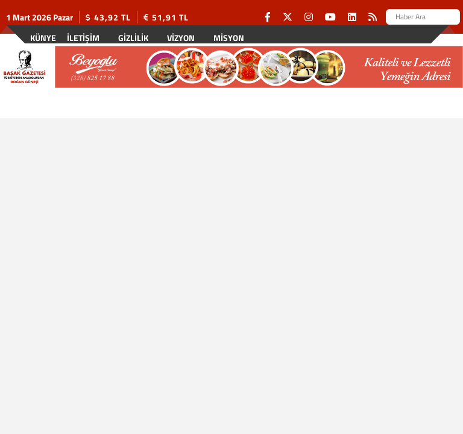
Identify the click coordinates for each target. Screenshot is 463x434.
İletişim (83, 37)
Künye (43, 37)
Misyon (228, 37)
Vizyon (181, 37)
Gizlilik (133, 37)
